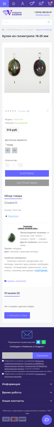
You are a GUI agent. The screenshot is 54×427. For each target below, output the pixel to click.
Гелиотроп (29, 29)
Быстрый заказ (27, 182)
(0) (28, 111)
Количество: (11, 160)
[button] (22, 3)
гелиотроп (21, 281)
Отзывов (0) (10, 202)
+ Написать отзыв (17, 315)
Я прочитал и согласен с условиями (25, 375)
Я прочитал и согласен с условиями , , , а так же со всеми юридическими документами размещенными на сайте (28, 366)
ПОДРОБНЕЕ (41, 270)
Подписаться (42, 355)
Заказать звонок (43, 14)
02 (15, 150)
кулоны (11, 281)
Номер (9, 144)
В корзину (27, 173)
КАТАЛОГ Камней (14, 29)
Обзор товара (13, 196)
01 (8, 150)
